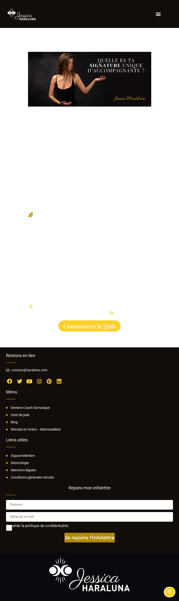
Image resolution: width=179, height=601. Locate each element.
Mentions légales (23, 470)
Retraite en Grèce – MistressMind (35, 429)
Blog (14, 422)
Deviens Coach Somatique (30, 408)
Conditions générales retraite (32, 477)
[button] (158, 14)
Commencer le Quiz (89, 326)
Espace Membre (23, 456)
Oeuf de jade (20, 415)
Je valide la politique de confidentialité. (37, 526)
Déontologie (20, 463)
